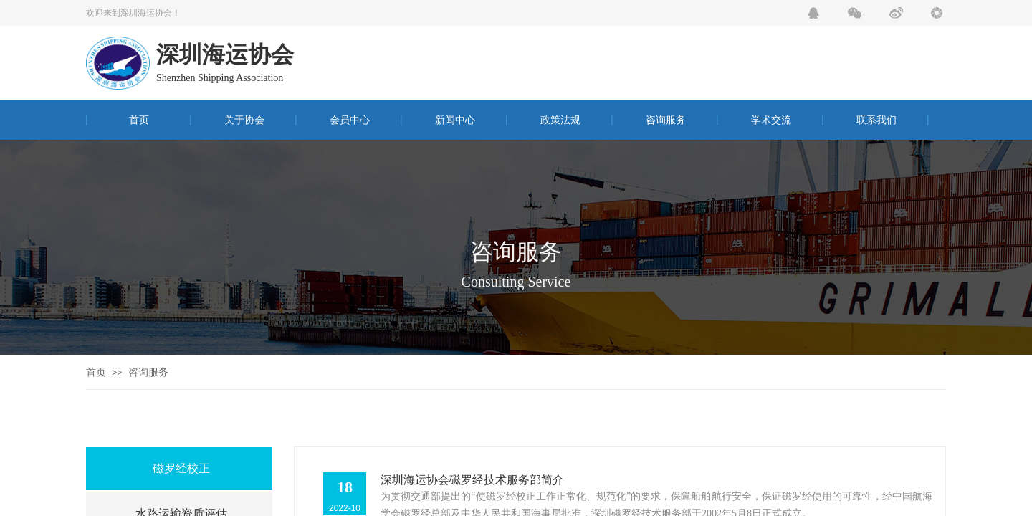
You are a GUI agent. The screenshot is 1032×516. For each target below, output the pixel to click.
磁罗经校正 (181, 468)
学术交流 (771, 120)
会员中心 (350, 120)
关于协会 (244, 120)
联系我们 (876, 120)
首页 (139, 120)
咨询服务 (666, 120)
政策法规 (560, 120)
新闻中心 (455, 120)
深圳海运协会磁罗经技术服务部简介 (472, 480)
